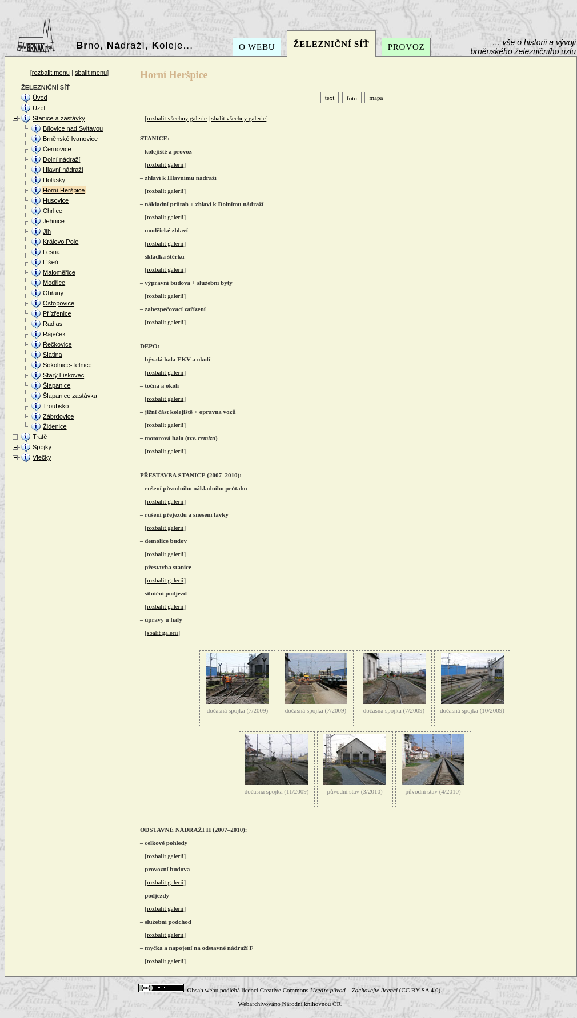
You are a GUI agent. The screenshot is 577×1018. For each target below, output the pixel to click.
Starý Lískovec (63, 375)
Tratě (40, 436)
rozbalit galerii (165, 164)
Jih (47, 231)
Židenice (55, 426)
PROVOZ (406, 46)
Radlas (52, 323)
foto (352, 98)
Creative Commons (329, 990)
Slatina (52, 354)
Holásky (54, 179)
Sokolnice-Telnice (67, 364)
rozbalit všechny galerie (177, 118)
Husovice (56, 200)
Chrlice (52, 210)
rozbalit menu (51, 72)
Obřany (53, 292)
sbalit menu (91, 72)
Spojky (42, 447)
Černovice (57, 149)
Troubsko (56, 406)
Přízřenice (57, 313)
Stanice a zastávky (59, 118)
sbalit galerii (162, 632)
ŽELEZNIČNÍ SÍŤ (331, 44)
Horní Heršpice (64, 190)
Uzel (39, 107)
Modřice (54, 282)
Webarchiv (251, 1003)
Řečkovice (57, 344)
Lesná (51, 251)
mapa (376, 97)
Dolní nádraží (61, 159)
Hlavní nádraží (63, 169)
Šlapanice (56, 385)
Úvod (40, 97)
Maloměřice (59, 272)
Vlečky (42, 457)
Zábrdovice (58, 416)
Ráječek (54, 334)
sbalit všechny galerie (238, 118)
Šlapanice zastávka (70, 395)
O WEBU (257, 46)
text (330, 97)
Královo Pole (60, 241)
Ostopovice (58, 303)
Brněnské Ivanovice (70, 138)
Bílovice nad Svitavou (73, 128)
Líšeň (50, 262)
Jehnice (54, 221)
